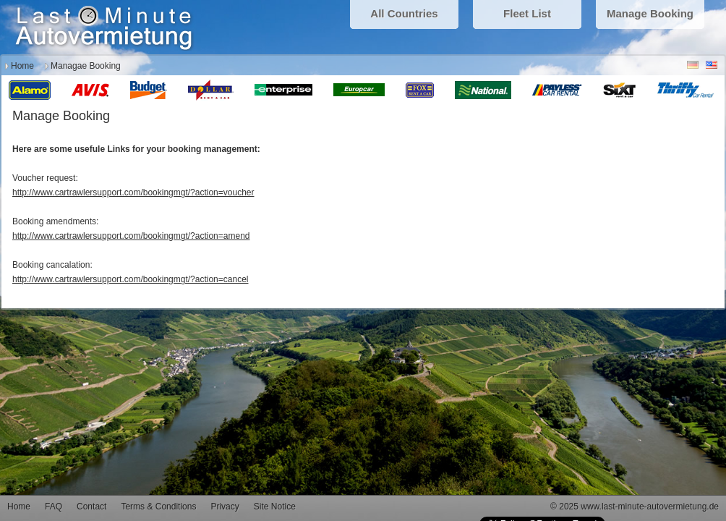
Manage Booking (650, 13)
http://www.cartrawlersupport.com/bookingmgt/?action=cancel (130, 279)
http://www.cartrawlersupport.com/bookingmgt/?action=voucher (133, 192)
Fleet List (527, 13)
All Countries (403, 13)
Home (22, 66)
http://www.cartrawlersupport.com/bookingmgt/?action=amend (131, 236)
